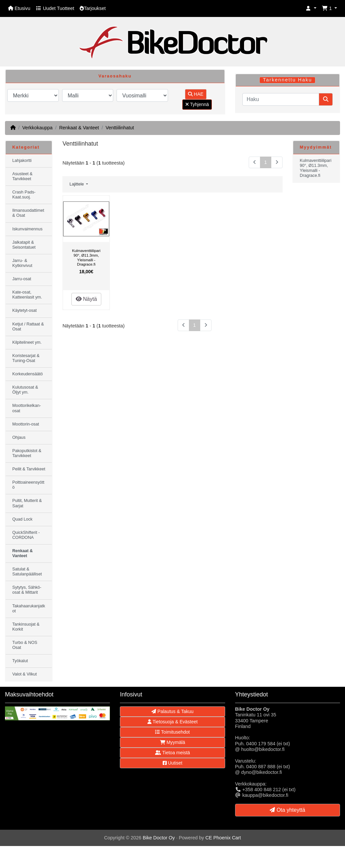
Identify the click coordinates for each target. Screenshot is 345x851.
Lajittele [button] (77, 184)
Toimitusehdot (172, 732)
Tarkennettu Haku (287, 79)
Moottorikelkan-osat (26, 408)
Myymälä (172, 742)
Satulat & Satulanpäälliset (27, 571)
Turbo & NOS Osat (24, 645)
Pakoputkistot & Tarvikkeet (27, 453)
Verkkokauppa (37, 127)
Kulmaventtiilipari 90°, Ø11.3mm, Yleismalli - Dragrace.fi (86, 257)
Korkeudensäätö (27, 374)
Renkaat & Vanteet (79, 127)
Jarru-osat (21, 279)
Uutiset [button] (172, 763)
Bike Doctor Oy (159, 837)
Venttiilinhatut (120, 127)
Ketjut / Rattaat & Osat (28, 326)
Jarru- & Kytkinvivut (22, 263)
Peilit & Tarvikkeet (28, 469)
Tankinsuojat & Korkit (26, 627)
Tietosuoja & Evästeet (172, 721)
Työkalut (20, 661)
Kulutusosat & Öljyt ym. (25, 390)
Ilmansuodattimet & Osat (28, 213)
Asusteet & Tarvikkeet (22, 176)
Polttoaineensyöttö (28, 485)
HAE (196, 94)
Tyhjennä (197, 104)
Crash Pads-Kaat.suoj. (24, 194)
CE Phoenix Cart (223, 837)
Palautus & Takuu (172, 711)
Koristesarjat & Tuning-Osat (26, 358)
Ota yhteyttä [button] (287, 810)
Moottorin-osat (25, 424)
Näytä (86, 299)
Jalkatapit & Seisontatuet (24, 245)
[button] (311, 8)
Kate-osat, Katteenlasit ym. (27, 295)
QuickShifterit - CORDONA (26, 535)
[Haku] (280, 99)
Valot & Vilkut (24, 674)
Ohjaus (19, 437)
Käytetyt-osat (24, 310)
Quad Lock (22, 519)
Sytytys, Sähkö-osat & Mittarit (27, 590)
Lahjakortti (22, 160)
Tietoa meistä (172, 752)
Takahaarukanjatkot (28, 608)
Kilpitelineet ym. (27, 342)
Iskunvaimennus (27, 229)
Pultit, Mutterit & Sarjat (27, 503)
